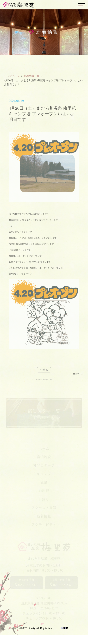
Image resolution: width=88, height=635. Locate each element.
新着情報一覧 (31, 77)
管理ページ (78, 374)
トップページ (12, 77)
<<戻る (44, 369)
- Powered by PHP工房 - (44, 379)
